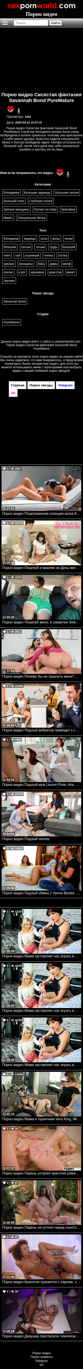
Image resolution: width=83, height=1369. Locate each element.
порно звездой (59, 370)
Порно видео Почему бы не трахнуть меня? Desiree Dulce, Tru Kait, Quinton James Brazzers (41, 676)
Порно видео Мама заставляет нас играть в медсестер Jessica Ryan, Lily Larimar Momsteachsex (41, 956)
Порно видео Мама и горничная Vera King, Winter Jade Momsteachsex (41, 1119)
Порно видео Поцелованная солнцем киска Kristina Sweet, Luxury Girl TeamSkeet (41, 513)
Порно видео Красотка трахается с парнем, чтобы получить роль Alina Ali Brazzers (41, 1282)
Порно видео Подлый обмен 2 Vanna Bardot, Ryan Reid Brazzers (41, 893)
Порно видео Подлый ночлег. (26, 839)
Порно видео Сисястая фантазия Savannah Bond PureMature (41, 97)
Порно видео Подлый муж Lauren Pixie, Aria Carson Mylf (41, 785)
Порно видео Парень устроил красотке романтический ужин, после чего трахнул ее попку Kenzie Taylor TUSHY (41, 1173)
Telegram (41, 1361)
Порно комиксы (42, 1357)
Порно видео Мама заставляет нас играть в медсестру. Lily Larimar (41, 1010)
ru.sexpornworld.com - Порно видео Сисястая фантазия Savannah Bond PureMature (44, 345)
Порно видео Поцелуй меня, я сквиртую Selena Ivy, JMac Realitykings (41, 622)
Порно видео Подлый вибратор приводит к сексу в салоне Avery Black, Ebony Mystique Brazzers (41, 730)
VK (41, 1365)
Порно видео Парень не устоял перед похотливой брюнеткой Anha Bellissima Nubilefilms (41, 1227)
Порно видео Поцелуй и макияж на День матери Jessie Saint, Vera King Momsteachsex (41, 568)
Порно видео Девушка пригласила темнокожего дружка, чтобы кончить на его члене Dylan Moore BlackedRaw (41, 1336)
